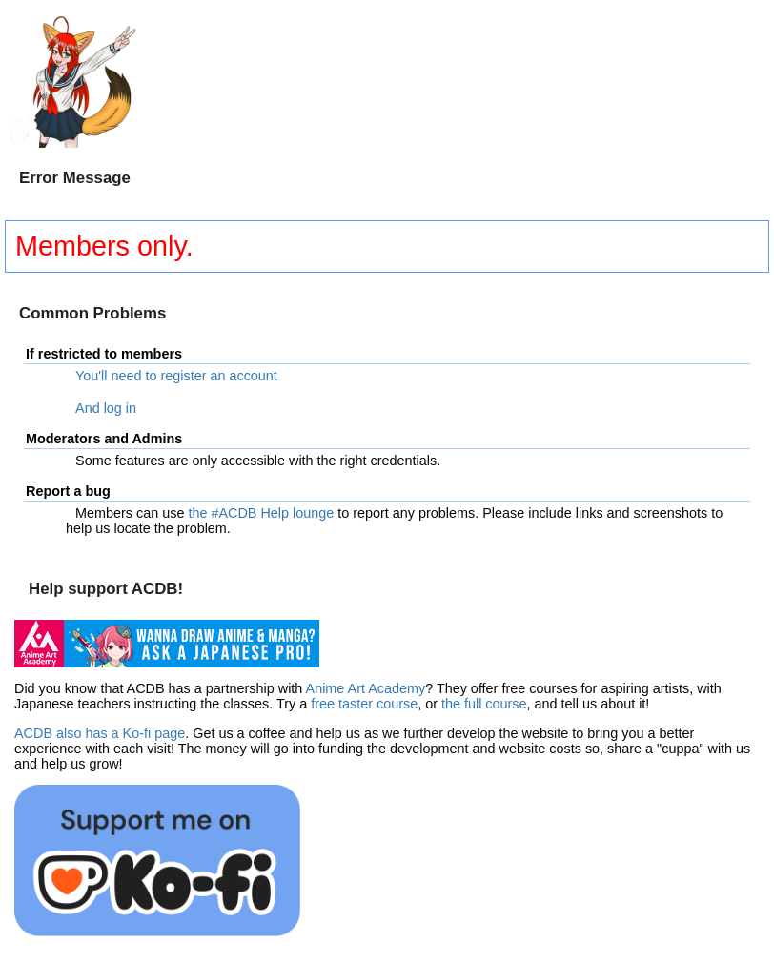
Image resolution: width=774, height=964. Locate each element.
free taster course (364, 703)
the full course (484, 703)
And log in (105, 408)
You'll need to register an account (176, 375)
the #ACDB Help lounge (261, 513)
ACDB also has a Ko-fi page (99, 733)
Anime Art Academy (366, 688)
